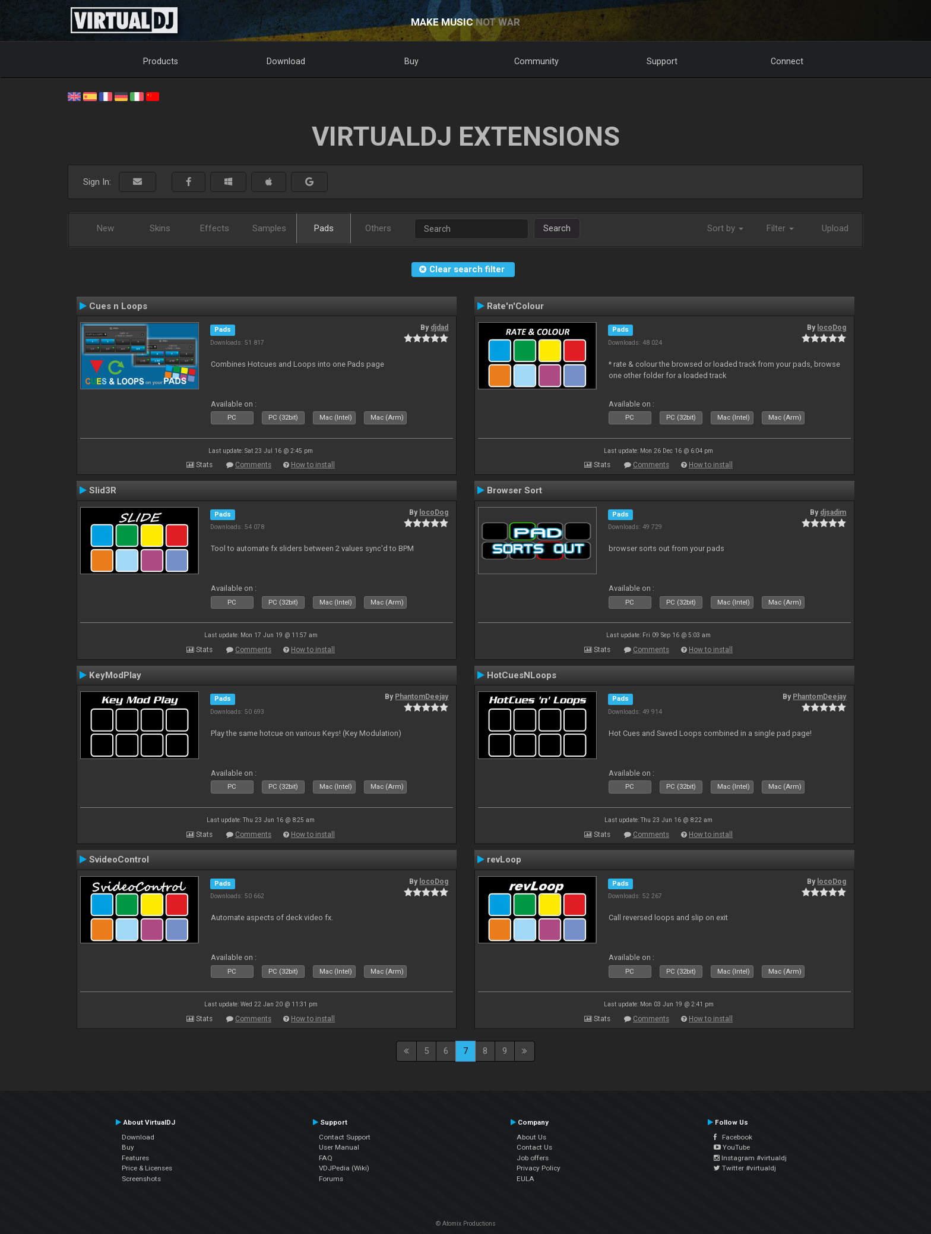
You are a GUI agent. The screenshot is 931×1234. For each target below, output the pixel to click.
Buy (411, 61)
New (105, 228)
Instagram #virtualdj (750, 1158)
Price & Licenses (147, 1168)
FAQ (325, 1158)
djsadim (833, 512)
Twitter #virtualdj (745, 1168)
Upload (835, 228)
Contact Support (344, 1137)
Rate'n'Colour (515, 306)
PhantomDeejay (421, 696)
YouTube (732, 1147)
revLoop (504, 859)
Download (286, 61)
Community (536, 61)
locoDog (831, 327)
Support (662, 61)
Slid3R (102, 490)
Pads (324, 228)
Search (557, 228)
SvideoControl (119, 859)
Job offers (533, 1158)
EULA (525, 1179)
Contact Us (534, 1147)
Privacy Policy (538, 1168)
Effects (214, 228)
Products (160, 61)
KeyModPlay (115, 675)
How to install (313, 465)
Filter (780, 228)
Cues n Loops (118, 306)
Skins (160, 228)
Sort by (725, 228)
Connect (787, 61)
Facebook (733, 1137)
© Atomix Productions (466, 1223)
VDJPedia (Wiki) (344, 1168)
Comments (253, 465)
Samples (269, 228)
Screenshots (141, 1179)
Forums (331, 1179)
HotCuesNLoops (521, 675)
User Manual (339, 1147)
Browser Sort (514, 490)
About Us (531, 1137)
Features (135, 1158)
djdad (439, 327)
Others (378, 228)
